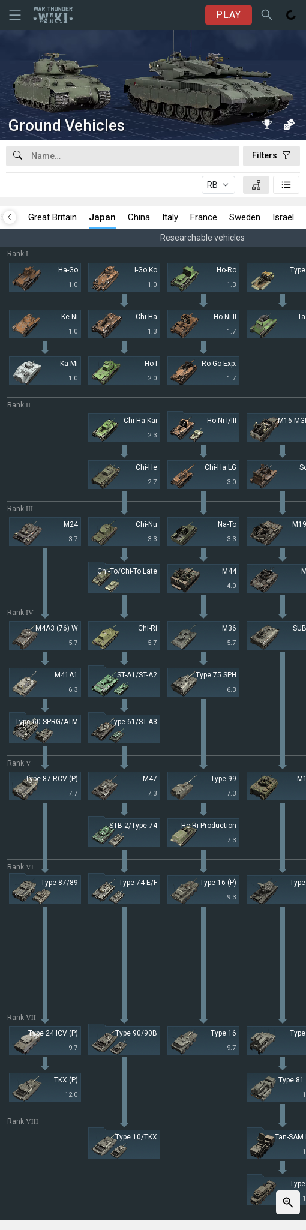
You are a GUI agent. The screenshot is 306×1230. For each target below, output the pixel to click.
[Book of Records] (267, 124)
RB (212, 185)
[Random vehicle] (289, 124)
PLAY (228, 14)
